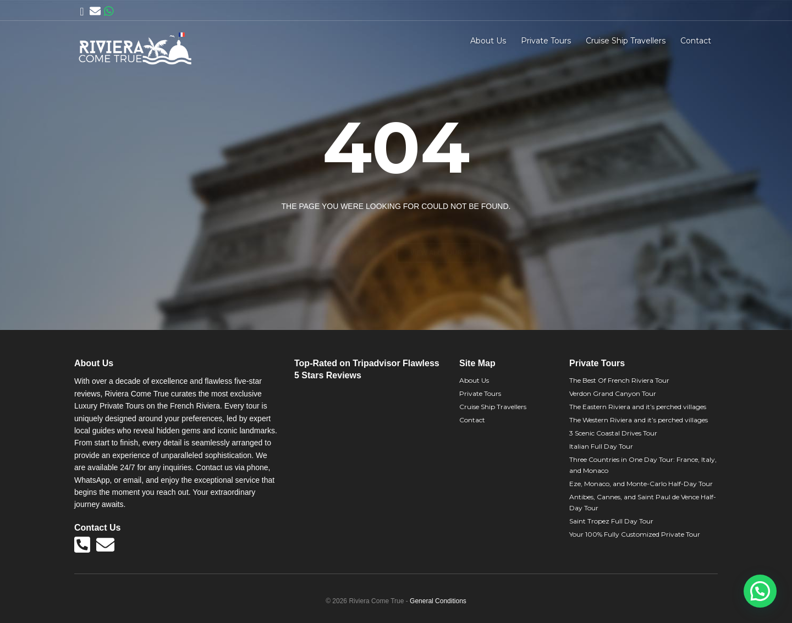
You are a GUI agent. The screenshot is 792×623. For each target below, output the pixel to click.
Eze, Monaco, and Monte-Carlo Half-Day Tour (641, 483)
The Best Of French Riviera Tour (619, 380)
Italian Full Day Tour (601, 446)
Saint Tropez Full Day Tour (611, 521)
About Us (488, 41)
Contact (695, 41)
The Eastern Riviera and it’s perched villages (637, 407)
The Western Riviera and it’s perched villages (638, 420)
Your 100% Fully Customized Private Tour (634, 534)
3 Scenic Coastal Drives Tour (613, 433)
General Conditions (438, 601)
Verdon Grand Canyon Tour (612, 393)
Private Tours (546, 41)
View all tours (438, 234)
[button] (760, 591)
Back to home (353, 234)
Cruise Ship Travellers (626, 41)
